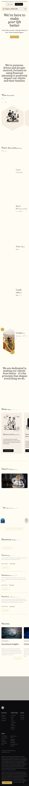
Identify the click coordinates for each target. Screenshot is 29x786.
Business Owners (13, 728)
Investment (3, 718)
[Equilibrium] (10, 9)
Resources (13, 715)
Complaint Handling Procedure (12, 741)
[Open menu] (25, 9)
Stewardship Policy (4, 743)
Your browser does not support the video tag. (14, 49)
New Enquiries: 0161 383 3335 (8, 1)
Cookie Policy (4, 736)
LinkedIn (22, 717)
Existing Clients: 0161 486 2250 (20, 1)
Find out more (14, 36)
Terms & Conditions (3, 740)
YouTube (22, 719)
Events (12, 717)
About (12, 719)
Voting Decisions (14, 744)
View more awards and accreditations (14, 528)
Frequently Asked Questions (13, 724)
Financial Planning (8, 450)
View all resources (7, 548)
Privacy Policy (4, 737)
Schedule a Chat (7, 782)
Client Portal (19, 4)
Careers (12, 720)
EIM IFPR (12, 746)
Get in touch (10, 4)
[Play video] (14, 481)
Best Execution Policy (13, 736)
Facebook (22, 715)
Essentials (3, 720)
